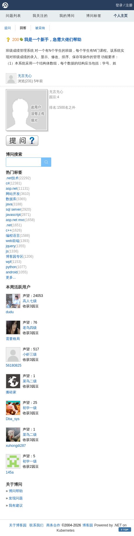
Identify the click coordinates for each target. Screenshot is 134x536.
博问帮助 (16, 491)
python (16, 267)
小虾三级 (30, 354)
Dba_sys (13, 419)
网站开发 (18, 194)
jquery (15, 246)
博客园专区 (20, 256)
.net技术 (18, 178)
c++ (14, 230)
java (14, 204)
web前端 (17, 241)
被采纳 (40, 28)
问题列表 (13, 16)
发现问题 (16, 498)
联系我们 (36, 525)
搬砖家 (11, 392)
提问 (7, 28)
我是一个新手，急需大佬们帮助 (52, 39)
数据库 (16, 199)
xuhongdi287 (16, 446)
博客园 (87, 525)
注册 (129, 5)
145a (10, 472)
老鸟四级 (30, 328)
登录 (119, 5)
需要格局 (13, 339)
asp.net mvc (20, 220)
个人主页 (121, 16)
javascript (18, 215)
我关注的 (40, 16)
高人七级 (30, 301)
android (17, 272)
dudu (10, 312)
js (12, 251)
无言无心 (25, 76)
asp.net (17, 189)
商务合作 (53, 525)
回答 (23, 28)
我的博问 (67, 16)
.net (14, 225)
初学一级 (30, 408)
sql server (18, 209)
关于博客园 (18, 525)
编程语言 (18, 236)
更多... (11, 277)
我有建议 (16, 505)
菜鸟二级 (30, 381)
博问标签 (93, 16)
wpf (13, 262)
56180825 (13, 365)
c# (14, 183)
